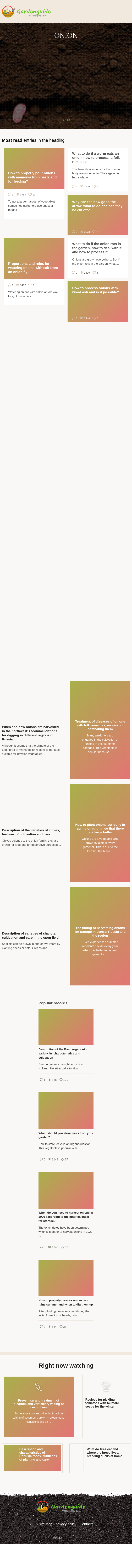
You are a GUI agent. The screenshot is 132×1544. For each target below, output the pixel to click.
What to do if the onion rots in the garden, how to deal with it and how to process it (97, 248)
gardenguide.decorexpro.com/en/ (31, 12)
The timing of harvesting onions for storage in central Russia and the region (100, 931)
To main (66, 119)
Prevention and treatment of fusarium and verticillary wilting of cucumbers (39, 1404)
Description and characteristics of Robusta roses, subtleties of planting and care (38, 1454)
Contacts (86, 1524)
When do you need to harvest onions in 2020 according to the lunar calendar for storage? (65, 1217)
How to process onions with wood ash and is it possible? (95, 290)
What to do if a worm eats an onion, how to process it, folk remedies (96, 158)
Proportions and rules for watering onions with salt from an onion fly (33, 268)
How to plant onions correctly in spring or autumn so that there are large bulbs (100, 828)
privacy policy (66, 1524)
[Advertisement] (66, 64)
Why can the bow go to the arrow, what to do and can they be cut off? (97, 206)
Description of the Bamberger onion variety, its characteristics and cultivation (63, 1053)
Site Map (45, 1524)
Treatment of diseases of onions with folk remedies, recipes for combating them (100, 725)
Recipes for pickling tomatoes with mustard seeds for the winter (102, 1403)
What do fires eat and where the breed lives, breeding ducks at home (104, 1452)
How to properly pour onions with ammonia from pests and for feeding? (32, 177)
